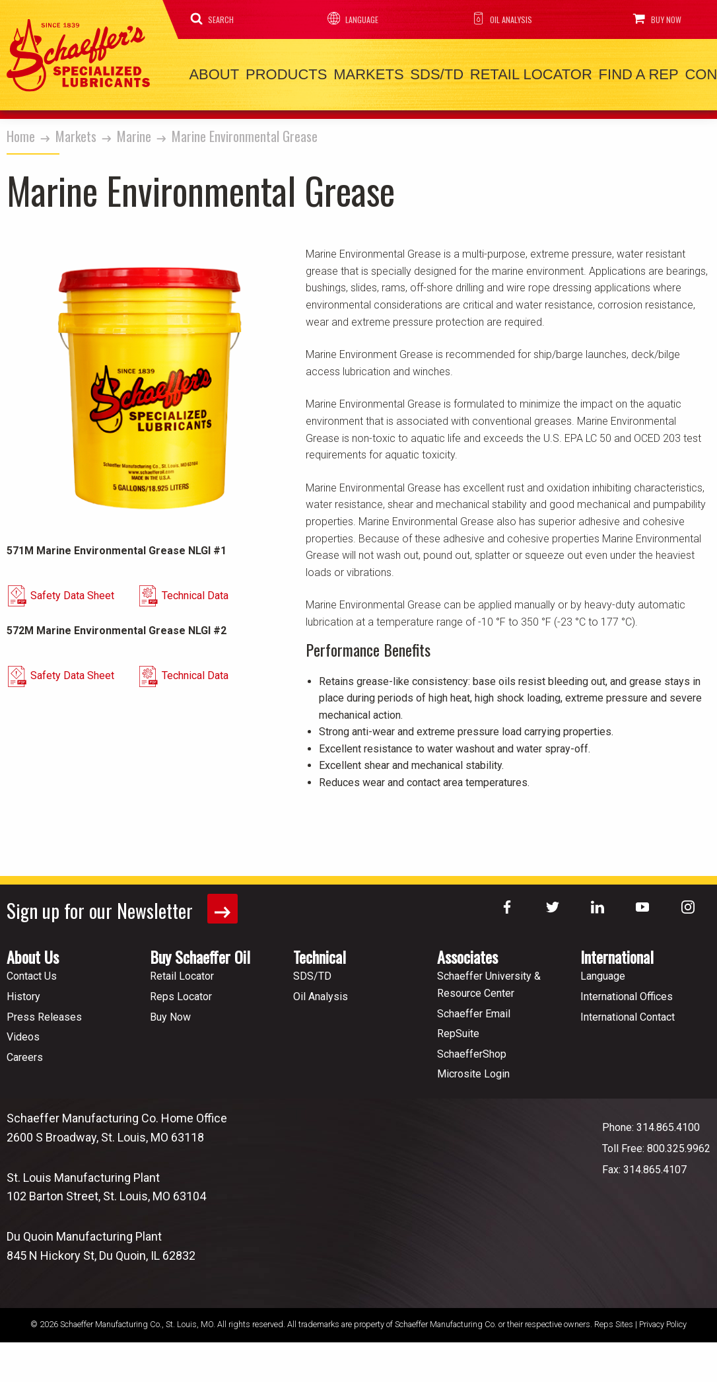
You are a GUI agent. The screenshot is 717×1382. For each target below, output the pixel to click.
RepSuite (458, 1029)
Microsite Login (473, 1069)
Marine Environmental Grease (245, 133)
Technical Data (237, 602)
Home (21, 133)
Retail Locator (502, 73)
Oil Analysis (496, 18)
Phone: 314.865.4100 (651, 1122)
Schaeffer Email (473, 1008)
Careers (25, 1052)
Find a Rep (603, 73)
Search (214, 18)
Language (349, 18)
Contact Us (32, 971)
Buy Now (650, 18)
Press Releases (44, 1011)
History (23, 992)
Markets (353, 73)
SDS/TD (414, 73)
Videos (23, 1032)
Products (276, 73)
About (211, 73)
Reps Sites (613, 1320)
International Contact (627, 1011)
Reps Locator (181, 992)
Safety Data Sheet (93, 602)
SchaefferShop (471, 1049)
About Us (33, 952)
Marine (134, 133)
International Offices (626, 992)
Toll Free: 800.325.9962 (656, 1144)
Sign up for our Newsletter (124, 905)
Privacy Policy (663, 1320)
